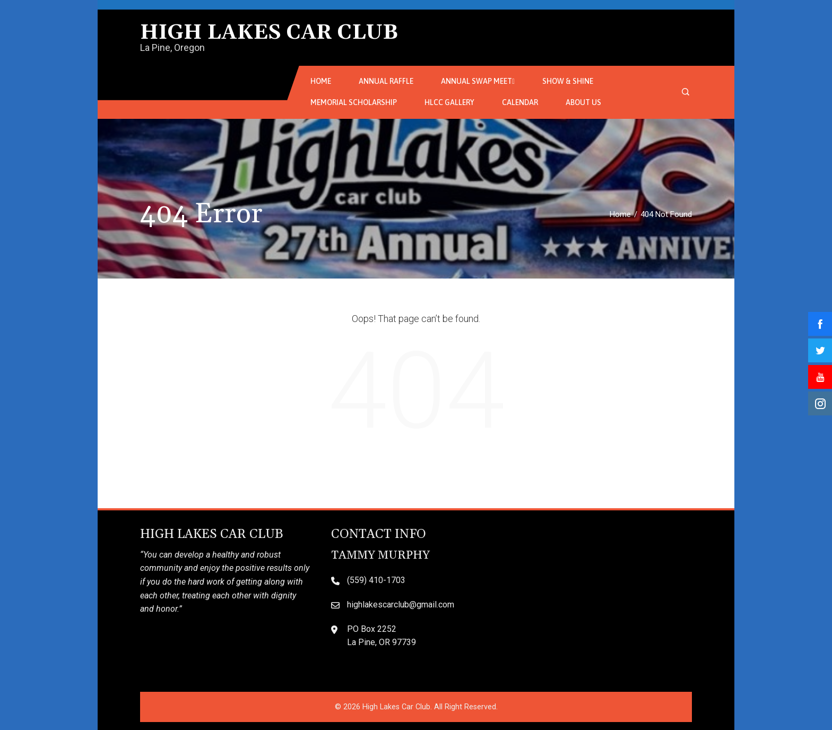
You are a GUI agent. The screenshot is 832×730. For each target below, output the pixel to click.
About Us (583, 102)
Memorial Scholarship (353, 102)
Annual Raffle (386, 81)
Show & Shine (567, 81)
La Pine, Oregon (172, 47)
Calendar (520, 102)
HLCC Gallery (449, 102)
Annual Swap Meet (478, 82)
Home (320, 81)
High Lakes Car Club (269, 33)
